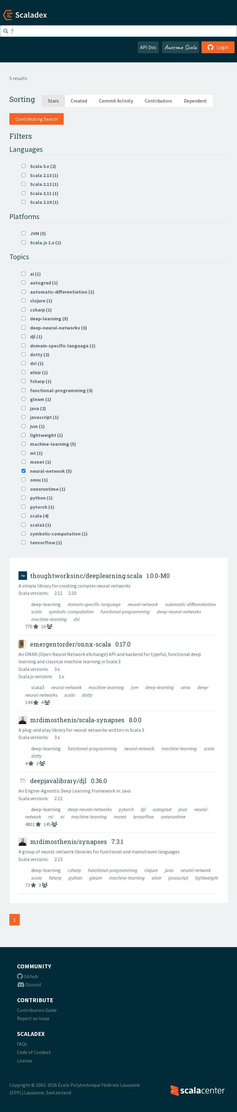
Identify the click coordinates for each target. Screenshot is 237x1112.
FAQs (22, 1044)
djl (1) (32, 336)
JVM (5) (34, 233)
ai (62, 817)
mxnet (120, 817)
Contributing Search (36, 119)
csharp (75, 870)
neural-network (143, 604)
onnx (186, 687)
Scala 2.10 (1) (40, 202)
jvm (135, 687)
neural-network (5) (47, 471)
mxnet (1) (36, 462)
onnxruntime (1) (44, 489)
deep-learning (46, 604)
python (76, 878)
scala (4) (35, 516)
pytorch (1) (38, 507)
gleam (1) (36, 399)
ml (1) (32, 453)
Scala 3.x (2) (39, 166)
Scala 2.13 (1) (40, 175)
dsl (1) (33, 363)
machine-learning (49, 619)
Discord (29, 984)
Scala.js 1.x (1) (41, 242)
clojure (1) (37, 301)
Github (27, 976)
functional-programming (125, 611)
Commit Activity (116, 101)
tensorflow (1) (42, 542)
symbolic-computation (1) (55, 534)
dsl (77, 619)
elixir (157, 878)
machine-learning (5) (49, 444)
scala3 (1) (36, 525)
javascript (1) (40, 417)
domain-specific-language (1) (59, 346)
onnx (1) (35, 480)
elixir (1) (35, 372)
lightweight (206, 878)
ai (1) (31, 274)
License (24, 1061)
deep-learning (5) (45, 318)
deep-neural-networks (179, 611)
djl (144, 809)
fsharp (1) (37, 381)
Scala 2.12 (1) (40, 184)
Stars (53, 101)
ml (51, 817)
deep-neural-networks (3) (54, 328)
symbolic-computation (71, 611)
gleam (96, 878)
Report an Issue (33, 1018)
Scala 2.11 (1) (40, 193)
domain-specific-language (95, 604)
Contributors (158, 101)
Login (218, 47)
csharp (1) (37, 310)
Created (79, 101)
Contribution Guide (37, 1010)
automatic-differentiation (190, 604)
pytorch (126, 809)
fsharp (56, 878)
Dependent (195, 101)
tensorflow (144, 817)
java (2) (34, 408)
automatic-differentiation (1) (58, 292)
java (183, 809)
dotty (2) (35, 354)
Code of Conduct (34, 1052)
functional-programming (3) (57, 390)
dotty (87, 695)
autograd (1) (40, 283)
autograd (162, 809)
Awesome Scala (180, 47)
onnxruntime (173, 817)
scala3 (38, 687)
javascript (178, 878)
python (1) (37, 498)
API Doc (148, 47)
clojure (151, 870)
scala (37, 611)
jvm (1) (33, 426)
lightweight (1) (42, 435)
